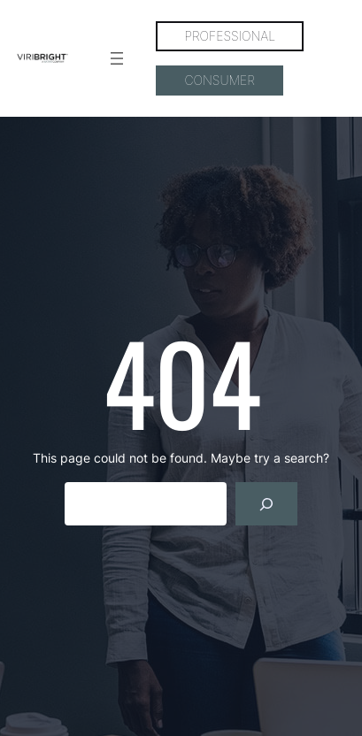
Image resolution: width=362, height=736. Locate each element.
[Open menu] (116, 58)
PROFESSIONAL (229, 35)
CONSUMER (219, 80)
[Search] (266, 503)
